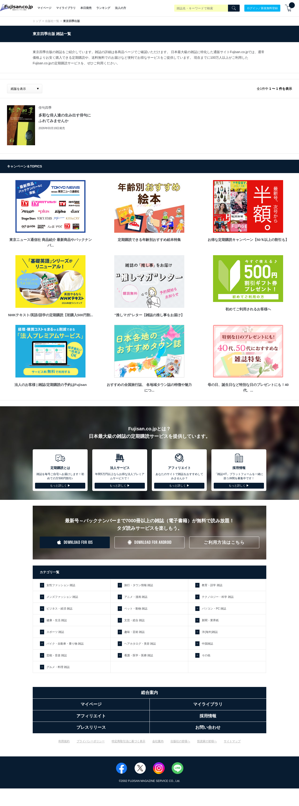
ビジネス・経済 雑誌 (59, 608)
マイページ (44, 8)
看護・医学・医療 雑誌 (138, 655)
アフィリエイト (91, 716)
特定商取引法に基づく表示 (128, 741)
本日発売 (86, 8)
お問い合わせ (208, 727)
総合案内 (149, 692)
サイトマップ (232, 741)
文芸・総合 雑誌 (134, 620)
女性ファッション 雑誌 (60, 585)
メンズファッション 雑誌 (62, 597)
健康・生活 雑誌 (56, 620)
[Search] (234, 8)
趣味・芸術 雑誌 (134, 632)
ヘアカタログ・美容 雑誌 (140, 643)
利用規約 (64, 741)
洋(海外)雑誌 (210, 632)
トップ (37, 21)
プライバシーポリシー (91, 741)
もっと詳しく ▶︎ (60, 485)
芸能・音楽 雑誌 (56, 655)
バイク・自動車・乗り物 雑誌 (65, 643)
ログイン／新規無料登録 (262, 8)
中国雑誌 (207, 643)
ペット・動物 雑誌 (135, 608)
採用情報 (207, 716)
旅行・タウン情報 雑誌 (138, 585)
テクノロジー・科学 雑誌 (217, 597)
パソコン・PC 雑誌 (214, 608)
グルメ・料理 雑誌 (58, 667)
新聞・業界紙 (210, 620)
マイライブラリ (66, 8)
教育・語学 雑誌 (212, 585)
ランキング (103, 8)
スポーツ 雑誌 (55, 632)
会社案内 (158, 741)
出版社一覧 (52, 21)
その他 (206, 655)
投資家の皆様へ (207, 741)
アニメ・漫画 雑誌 (135, 597)
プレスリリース (91, 727)
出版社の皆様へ (180, 741)
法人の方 (120, 8)
